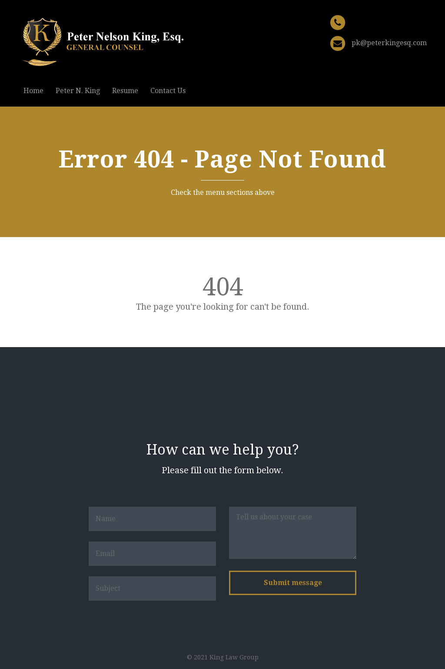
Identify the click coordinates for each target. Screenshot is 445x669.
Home (33, 91)
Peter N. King (78, 91)
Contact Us (168, 91)
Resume (125, 91)
